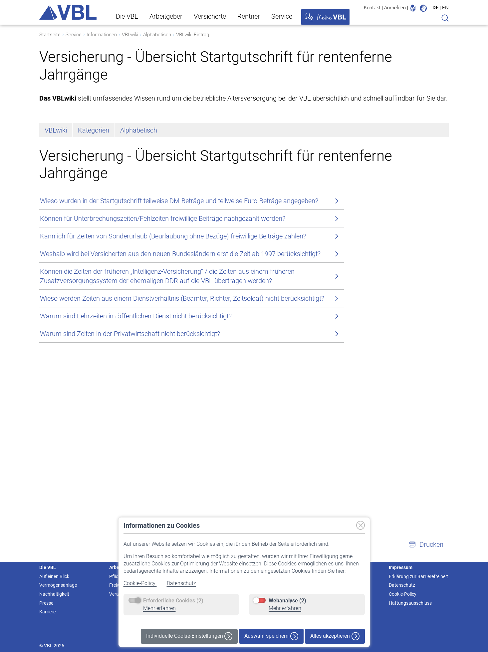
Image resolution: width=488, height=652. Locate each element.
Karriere (47, 611)
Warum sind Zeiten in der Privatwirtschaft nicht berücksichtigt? (130, 334)
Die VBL (127, 16)
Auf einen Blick (54, 576)
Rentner (248, 16)
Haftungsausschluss (410, 603)
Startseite (50, 35)
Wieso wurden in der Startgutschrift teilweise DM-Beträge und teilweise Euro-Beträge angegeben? (179, 201)
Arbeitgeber (165, 16)
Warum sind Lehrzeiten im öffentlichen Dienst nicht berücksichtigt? (136, 316)
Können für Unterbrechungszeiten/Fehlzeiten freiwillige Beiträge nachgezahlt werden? (162, 218)
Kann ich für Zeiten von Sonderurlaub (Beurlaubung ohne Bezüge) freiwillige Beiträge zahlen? (173, 236)
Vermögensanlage (58, 585)
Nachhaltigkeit (54, 594)
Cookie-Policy (140, 583)
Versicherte (210, 16)
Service (281, 16)
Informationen (102, 35)
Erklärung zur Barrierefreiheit (418, 576)
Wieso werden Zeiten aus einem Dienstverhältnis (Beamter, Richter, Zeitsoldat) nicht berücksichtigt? (182, 298)
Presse (46, 603)
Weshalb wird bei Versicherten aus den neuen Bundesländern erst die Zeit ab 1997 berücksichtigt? (180, 254)
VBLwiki (130, 35)
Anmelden (395, 8)
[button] (426, 544)
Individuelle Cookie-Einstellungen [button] (189, 636)
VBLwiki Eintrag (192, 35)
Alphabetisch (157, 35)
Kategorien (93, 130)
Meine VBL (325, 17)
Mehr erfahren (159, 608)
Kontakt (372, 8)
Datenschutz (181, 583)
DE (435, 8)
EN (445, 8)
